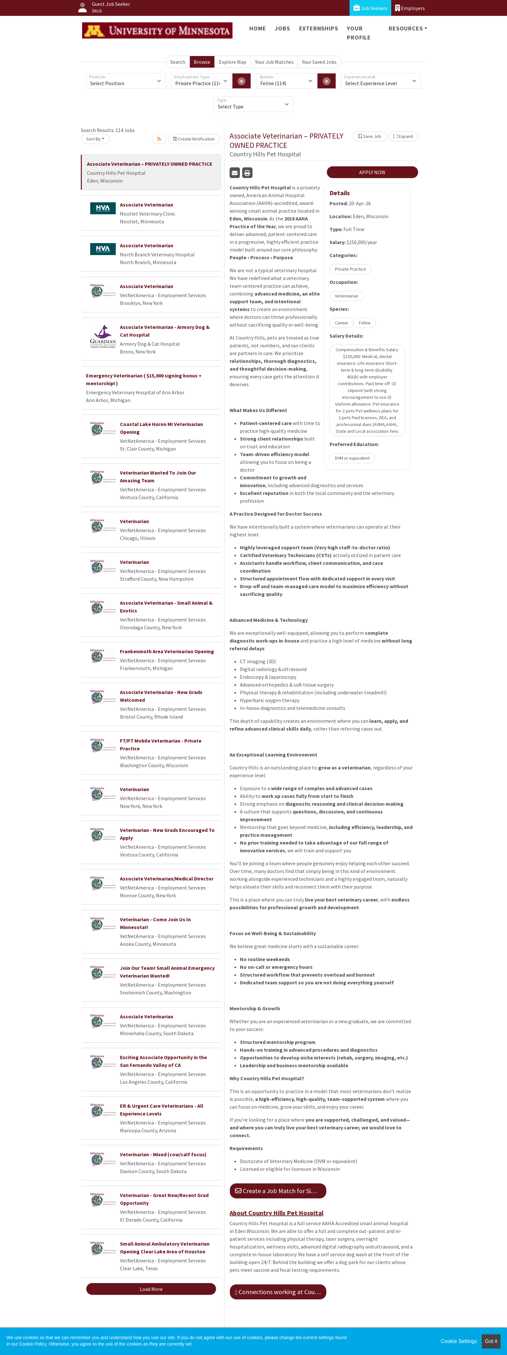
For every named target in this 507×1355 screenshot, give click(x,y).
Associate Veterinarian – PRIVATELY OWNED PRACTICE (149, 164)
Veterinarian (134, 521)
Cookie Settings (459, 1341)
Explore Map (232, 62)
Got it (491, 1341)
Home (257, 28)
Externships (318, 28)
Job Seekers (370, 8)
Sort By (93, 139)
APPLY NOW (372, 172)
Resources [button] (406, 28)
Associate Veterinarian (146, 204)
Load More (151, 1289)
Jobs (282, 28)
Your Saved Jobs (319, 62)
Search (177, 62)
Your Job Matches (274, 62)
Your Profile (359, 33)
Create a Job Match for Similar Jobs (281, 1191)
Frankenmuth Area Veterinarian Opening (167, 651)
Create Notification (194, 139)
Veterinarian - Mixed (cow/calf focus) (163, 1154)
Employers (410, 8)
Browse (202, 62)
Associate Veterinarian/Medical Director (166, 878)
